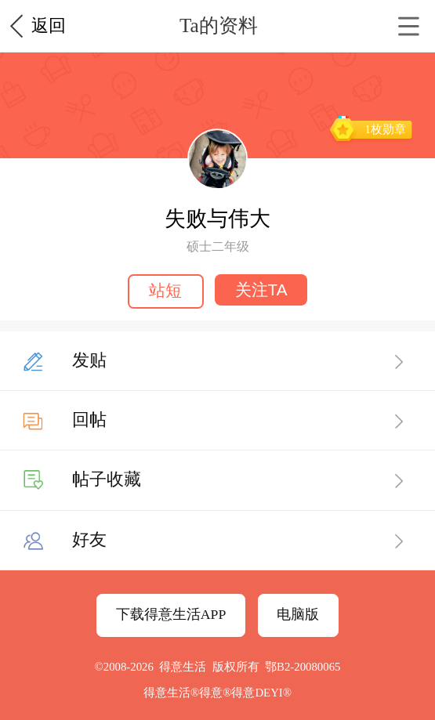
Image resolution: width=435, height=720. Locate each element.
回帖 (89, 419)
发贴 (89, 360)
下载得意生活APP (171, 614)
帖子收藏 (106, 479)
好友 (89, 539)
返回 (48, 25)
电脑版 (298, 614)
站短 (165, 290)
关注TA (261, 289)
